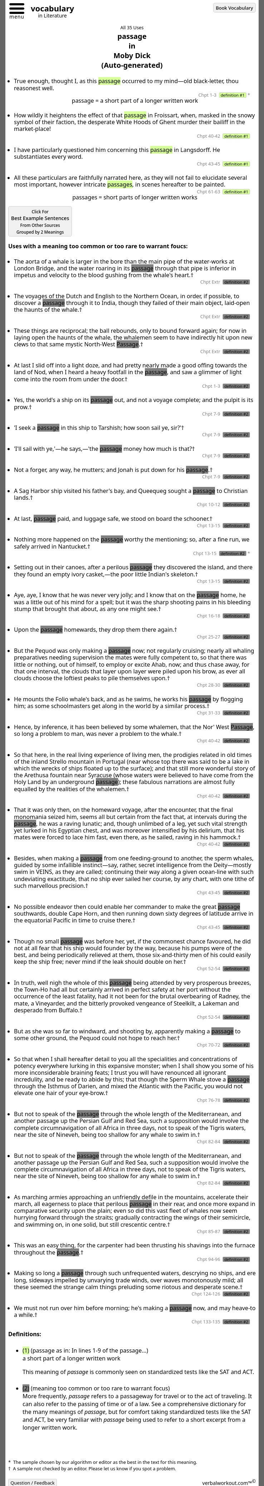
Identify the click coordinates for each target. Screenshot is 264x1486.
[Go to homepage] (49, 9)
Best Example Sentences (40, 222)
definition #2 (236, 282)
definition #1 (233, 95)
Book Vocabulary (234, 8)
